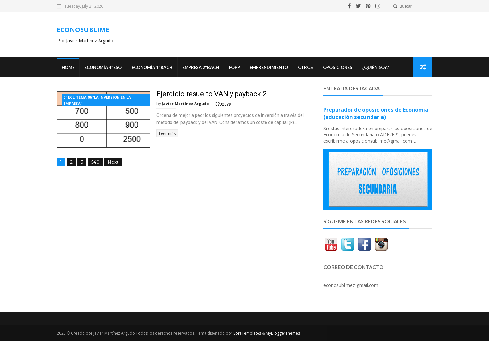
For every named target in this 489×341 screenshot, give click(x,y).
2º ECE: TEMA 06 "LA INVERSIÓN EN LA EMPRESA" (97, 100)
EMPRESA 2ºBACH (200, 67)
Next (113, 162)
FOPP (234, 67)
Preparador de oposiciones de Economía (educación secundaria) (375, 113)
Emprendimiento (269, 67)
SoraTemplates (247, 333)
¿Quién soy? (375, 67)
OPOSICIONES (337, 67)
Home (68, 67)
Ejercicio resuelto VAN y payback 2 (211, 94)
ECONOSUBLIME (83, 29)
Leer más (167, 133)
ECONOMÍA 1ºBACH (152, 67)
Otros (305, 67)
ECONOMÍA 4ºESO (103, 67)
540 (95, 162)
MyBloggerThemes (283, 333)
